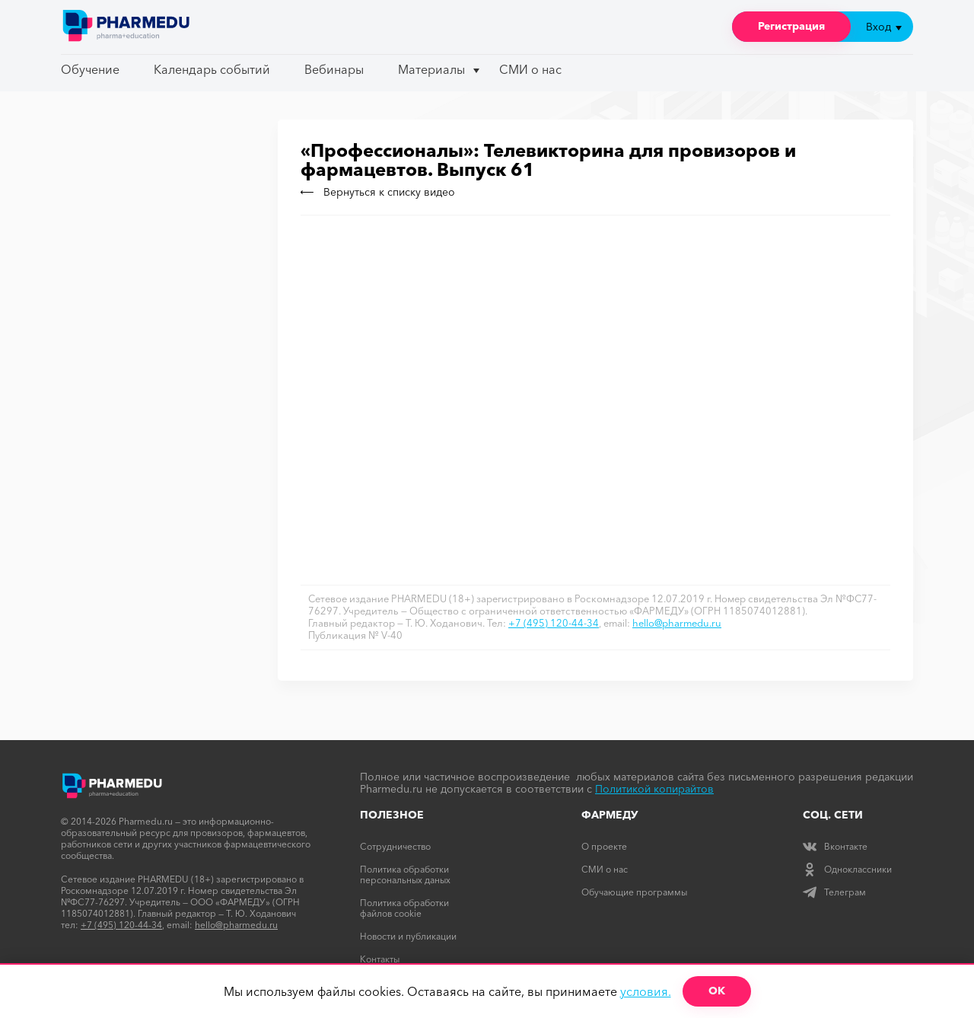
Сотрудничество (395, 846)
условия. (645, 991)
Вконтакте (835, 846)
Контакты (379, 959)
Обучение (90, 69)
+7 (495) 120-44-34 (553, 623)
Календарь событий (212, 69)
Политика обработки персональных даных (405, 874)
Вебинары (334, 69)
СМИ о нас (530, 69)
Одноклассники (847, 869)
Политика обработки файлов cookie (404, 908)
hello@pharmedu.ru (676, 623)
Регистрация (791, 26)
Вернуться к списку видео (378, 192)
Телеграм (834, 892)
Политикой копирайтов (654, 789)
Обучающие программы (634, 892)
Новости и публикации (408, 936)
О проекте (604, 846)
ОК (716, 990)
